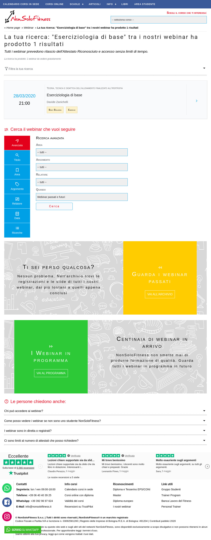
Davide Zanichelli (57, 101)
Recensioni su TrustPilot (79, 506)
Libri (124, 4)
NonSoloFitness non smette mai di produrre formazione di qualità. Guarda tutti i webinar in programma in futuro (152, 360)
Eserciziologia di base (64, 95)
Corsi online (55, 4)
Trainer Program (171, 495)
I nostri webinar (122, 506)
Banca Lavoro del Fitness (176, 500)
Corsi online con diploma (79, 495)
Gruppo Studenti (171, 489)
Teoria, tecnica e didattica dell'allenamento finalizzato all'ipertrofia (85, 88)
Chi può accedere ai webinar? (23, 411)
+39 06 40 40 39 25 (39, 495)
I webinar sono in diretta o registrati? (28, 430)
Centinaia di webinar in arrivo (152, 342)
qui (56, 534)
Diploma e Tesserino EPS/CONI (131, 489)
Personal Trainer (171, 506)
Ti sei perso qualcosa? (59, 267)
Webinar (28, 27)
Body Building (55, 110)
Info (110, 4)
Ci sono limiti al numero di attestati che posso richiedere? (41, 440)
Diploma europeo (123, 500)
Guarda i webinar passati (160, 277)
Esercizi (71, 110)
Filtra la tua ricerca (18, 68)
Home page (13, 27)
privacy (43, 534)
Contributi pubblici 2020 (163, 521)
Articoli (95, 4)
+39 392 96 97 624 (42, 500)
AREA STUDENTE (144, 4)
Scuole (75, 4)
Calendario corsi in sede (21, 4)
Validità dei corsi (74, 500)
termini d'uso (90, 530)
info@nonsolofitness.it (38, 506)
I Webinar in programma (51, 356)
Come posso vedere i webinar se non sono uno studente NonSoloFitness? (52, 420)
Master (117, 495)
